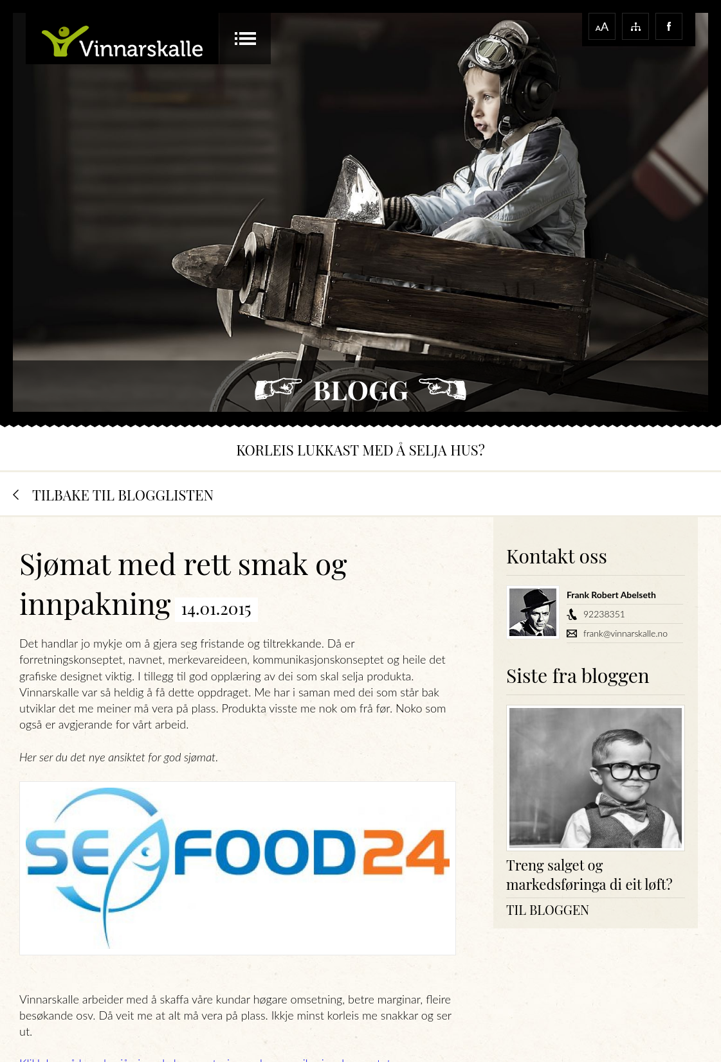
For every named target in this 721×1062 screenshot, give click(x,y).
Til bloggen (547, 909)
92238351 (604, 613)
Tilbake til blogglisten (123, 494)
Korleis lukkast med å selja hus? (360, 449)
